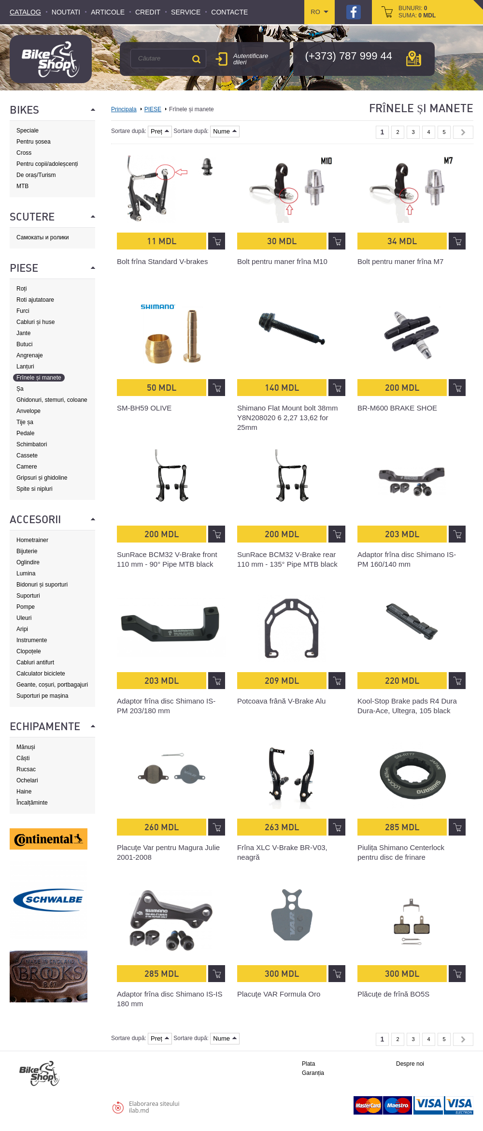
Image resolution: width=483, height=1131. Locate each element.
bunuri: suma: (417, 12)
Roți (21, 288)
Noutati (66, 12)
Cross (23, 152)
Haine (23, 791)
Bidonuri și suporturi (42, 584)
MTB (22, 186)
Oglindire (28, 562)
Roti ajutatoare (35, 299)
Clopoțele (28, 651)
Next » (463, 132)
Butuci (24, 344)
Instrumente (31, 640)
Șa (20, 388)
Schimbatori (31, 444)
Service (185, 12)
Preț (160, 131)
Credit (147, 12)
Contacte (229, 12)
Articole (108, 12)
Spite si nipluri (34, 488)
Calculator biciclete (40, 673)
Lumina (25, 573)
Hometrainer (32, 540)
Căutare (196, 59)
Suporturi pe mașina (42, 695)
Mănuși (25, 747)
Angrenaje (29, 355)
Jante (23, 333)
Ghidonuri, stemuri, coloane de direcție (51, 400)
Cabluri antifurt (35, 662)
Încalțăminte (32, 802)
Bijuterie (26, 551)
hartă (413, 58)
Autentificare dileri (250, 59)
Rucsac (26, 769)
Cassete (27, 455)
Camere (26, 466)
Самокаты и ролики (42, 237)
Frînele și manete (38, 377)
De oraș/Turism (36, 175)
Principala (124, 109)
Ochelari (27, 780)
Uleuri (23, 618)
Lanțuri (25, 366)
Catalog (25, 12)
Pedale (25, 433)
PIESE (152, 109)
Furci (22, 311)
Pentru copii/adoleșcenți (47, 164)
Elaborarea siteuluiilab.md (154, 1107)
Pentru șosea (33, 141)
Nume (225, 131)
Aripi (22, 629)
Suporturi (28, 595)
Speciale (27, 130)
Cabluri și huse (35, 322)
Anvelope (28, 411)
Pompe (25, 606)
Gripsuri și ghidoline (41, 477)
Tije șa (24, 422)
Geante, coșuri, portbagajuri (52, 684)
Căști (22, 758)
